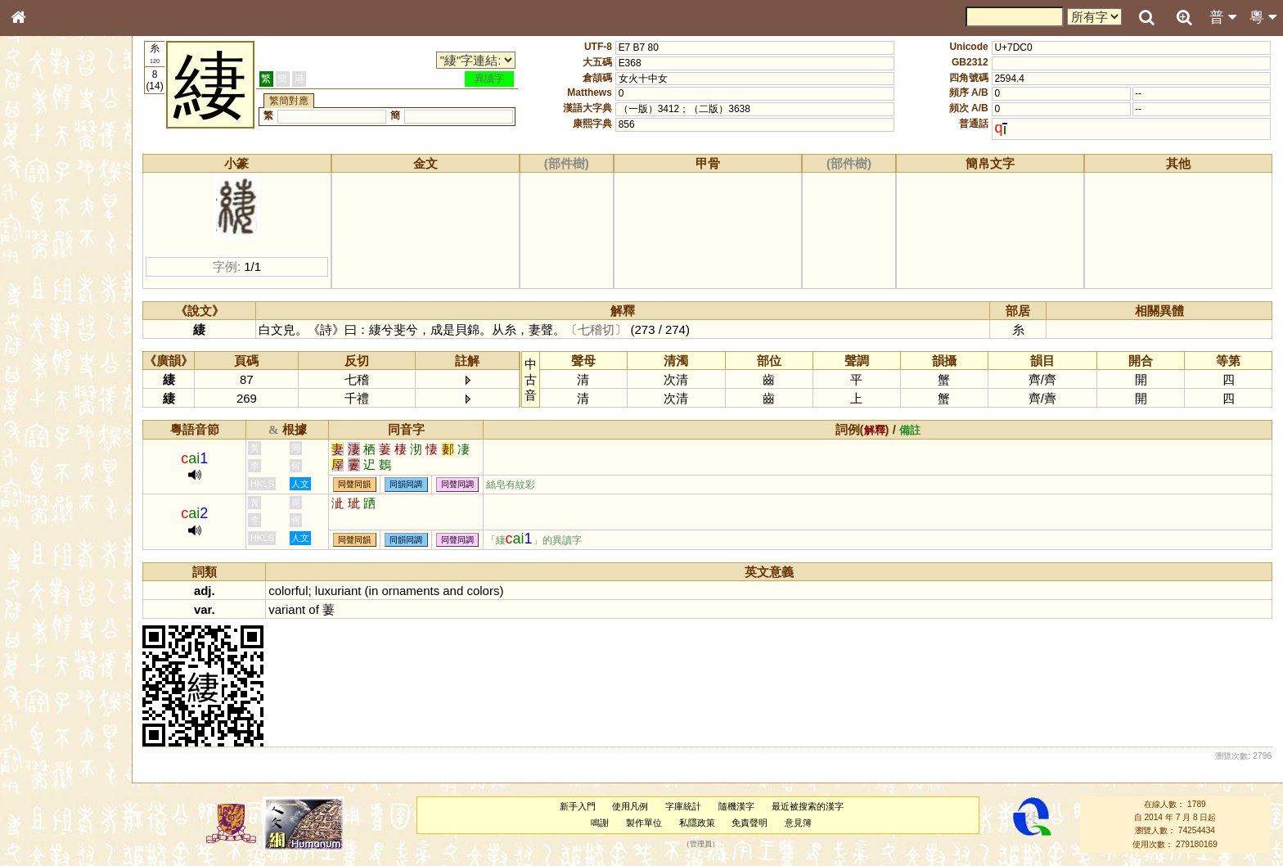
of (323, 609)
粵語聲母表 (45, 341)
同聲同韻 (364, 484)
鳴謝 (604, 823)
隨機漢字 (741, 806)
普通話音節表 (49, 454)
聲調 (78, 438)
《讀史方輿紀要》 (59, 529)
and (462, 591)
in (383, 591)
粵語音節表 (45, 326)
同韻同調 (415, 484)
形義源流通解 (49, 282)
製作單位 (648, 823)
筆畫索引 (40, 235)
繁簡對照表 (45, 560)
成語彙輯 (40, 545)
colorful (297, 591)
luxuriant (347, 591)
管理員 (705, 844)
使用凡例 (635, 806)
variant (296, 609)
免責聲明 (754, 823)
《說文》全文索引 (59, 514)
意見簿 (802, 823)
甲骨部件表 (45, 250)
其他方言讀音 (49, 470)
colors (492, 591)
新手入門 (582, 806)
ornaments (420, 591)
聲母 (33, 438)
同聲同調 (467, 484)
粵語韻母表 (45, 357)
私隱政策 (701, 823)
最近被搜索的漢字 (812, 806)
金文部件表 (45, 267)
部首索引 (40, 219)
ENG (72, 180)
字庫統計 (687, 806)
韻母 (55, 438)
